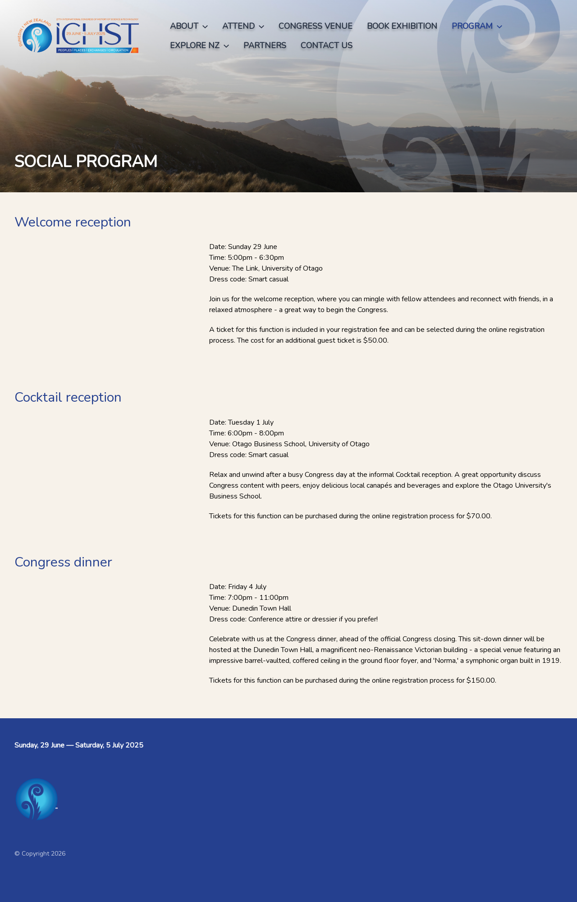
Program (477, 26)
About (189, 26)
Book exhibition (402, 26)
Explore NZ (199, 45)
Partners (264, 45)
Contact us (327, 45)
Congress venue (316, 26)
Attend (243, 26)
